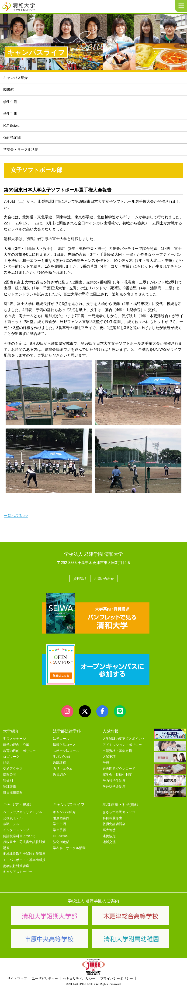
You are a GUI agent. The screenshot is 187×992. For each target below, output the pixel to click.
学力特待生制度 (114, 785)
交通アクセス (13, 773)
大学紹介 (11, 735)
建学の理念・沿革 (16, 749)
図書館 (9, 91)
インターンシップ (16, 834)
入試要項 (109, 761)
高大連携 (109, 834)
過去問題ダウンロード (119, 773)
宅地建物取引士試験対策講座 (24, 858)
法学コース (61, 743)
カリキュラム (63, 773)
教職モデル (11, 828)
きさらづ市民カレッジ (119, 816)
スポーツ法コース (66, 755)
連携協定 (109, 840)
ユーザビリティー (45, 983)
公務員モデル (13, 822)
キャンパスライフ (69, 809)
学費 (106, 767)
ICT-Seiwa (12, 129)
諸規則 (8, 785)
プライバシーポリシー (116, 983)
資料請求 (78, 583)
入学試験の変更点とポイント (124, 743)
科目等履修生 (112, 822)
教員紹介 (59, 779)
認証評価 (9, 791)
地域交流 (109, 846)
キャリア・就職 (17, 809)
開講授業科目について (19, 840)
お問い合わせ (105, 583)
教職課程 (59, 767)
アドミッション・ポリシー (122, 749)
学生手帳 (10, 116)
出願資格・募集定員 (117, 755)
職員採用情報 (13, 797)
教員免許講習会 (114, 828)
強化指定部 (12, 142)
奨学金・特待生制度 (117, 779)
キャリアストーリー (17, 876)
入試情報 (110, 735)
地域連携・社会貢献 (120, 809)
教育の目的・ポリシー (19, 755)
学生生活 (10, 104)
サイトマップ (17, 983)
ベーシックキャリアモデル (22, 816)
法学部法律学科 (67, 735)
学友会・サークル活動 (69, 852)
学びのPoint (61, 761)
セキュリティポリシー (79, 983)
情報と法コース (64, 749)
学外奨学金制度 (114, 791)
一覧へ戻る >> (16, 521)
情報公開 (9, 779)
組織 (6, 767)
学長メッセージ (14, 743)
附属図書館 (61, 822)
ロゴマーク (11, 761)
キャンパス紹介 (16, 78)
